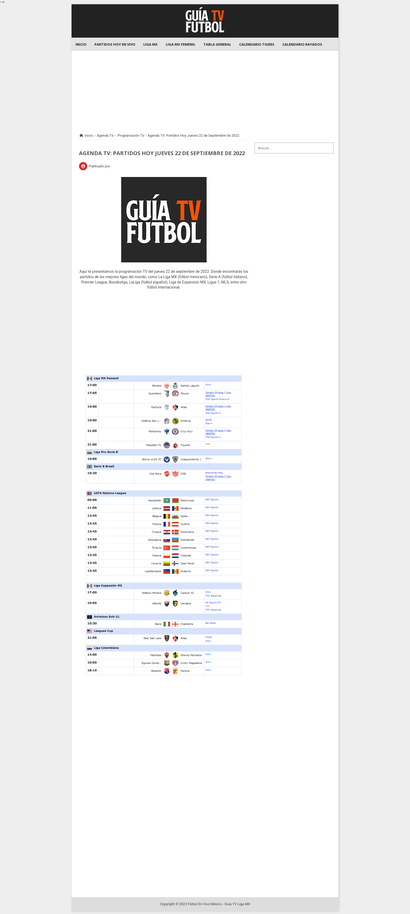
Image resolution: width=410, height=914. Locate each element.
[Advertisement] (205, 88)
